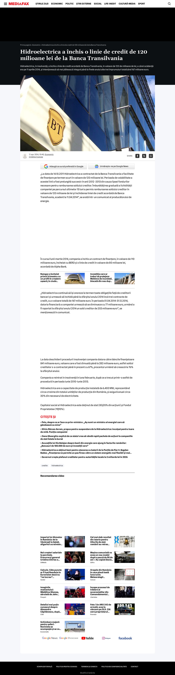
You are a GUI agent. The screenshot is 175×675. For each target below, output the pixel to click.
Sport (141, 4)
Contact (134, 667)
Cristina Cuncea (36, 157)
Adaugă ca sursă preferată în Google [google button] (63, 166)
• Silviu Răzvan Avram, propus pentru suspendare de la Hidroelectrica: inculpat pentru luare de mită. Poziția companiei (87, 430)
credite (45, 465)
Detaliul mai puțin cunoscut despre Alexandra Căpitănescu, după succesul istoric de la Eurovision (51, 608)
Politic (69, 4)
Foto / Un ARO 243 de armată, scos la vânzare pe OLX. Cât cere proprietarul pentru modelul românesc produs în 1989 (100, 608)
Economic (57, 4)
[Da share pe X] (144, 156)
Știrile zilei (42, 4)
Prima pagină (25, 45)
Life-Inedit (110, 4)
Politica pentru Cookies (66, 667)
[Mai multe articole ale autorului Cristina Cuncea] (25, 156)
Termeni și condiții (89, 667)
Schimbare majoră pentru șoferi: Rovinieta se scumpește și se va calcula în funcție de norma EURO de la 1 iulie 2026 (50, 625)
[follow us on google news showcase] (68, 638)
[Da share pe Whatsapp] (151, 156)
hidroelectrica (57, 465)
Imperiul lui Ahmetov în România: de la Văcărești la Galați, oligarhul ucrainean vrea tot (51, 541)
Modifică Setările (87, 673)
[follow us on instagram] (106, 638)
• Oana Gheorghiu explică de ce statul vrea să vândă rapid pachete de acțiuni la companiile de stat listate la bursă (86, 437)
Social (98, 4)
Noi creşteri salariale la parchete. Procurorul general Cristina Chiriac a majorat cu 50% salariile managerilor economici (51, 556)
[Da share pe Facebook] (137, 156)
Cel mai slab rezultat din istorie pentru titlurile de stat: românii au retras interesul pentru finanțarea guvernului (101, 541)
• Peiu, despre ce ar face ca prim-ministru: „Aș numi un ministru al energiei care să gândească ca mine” (82, 423)
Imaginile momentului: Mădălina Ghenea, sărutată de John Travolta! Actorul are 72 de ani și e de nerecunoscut (50, 591)
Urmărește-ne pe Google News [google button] (111, 166)
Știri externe (83, 4)
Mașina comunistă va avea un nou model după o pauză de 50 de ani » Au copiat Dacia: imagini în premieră (101, 556)
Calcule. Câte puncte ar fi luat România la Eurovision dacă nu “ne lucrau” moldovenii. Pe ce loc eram (51, 573)
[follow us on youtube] (87, 638)
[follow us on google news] (49, 638)
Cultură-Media (127, 4)
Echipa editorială (44, 667)
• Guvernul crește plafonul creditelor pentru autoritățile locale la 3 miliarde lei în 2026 (84, 457)
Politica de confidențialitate (114, 667)
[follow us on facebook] (125, 638)
